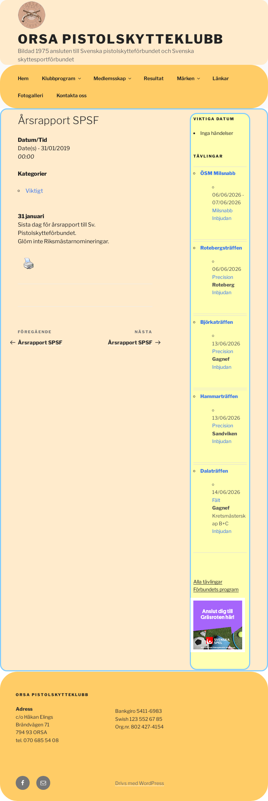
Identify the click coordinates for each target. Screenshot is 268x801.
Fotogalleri (30, 95)
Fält (216, 500)
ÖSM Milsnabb (218, 173)
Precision (222, 277)
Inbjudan (221, 218)
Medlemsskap (113, 78)
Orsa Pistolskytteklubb (121, 39)
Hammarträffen (219, 396)
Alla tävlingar (207, 582)
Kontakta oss (72, 95)
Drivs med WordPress (139, 783)
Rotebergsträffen (221, 248)
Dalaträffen (214, 471)
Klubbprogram (62, 78)
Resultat (154, 78)
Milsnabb (222, 210)
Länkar (221, 78)
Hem (23, 78)
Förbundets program (216, 589)
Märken (189, 78)
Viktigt (34, 191)
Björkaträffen (216, 322)
